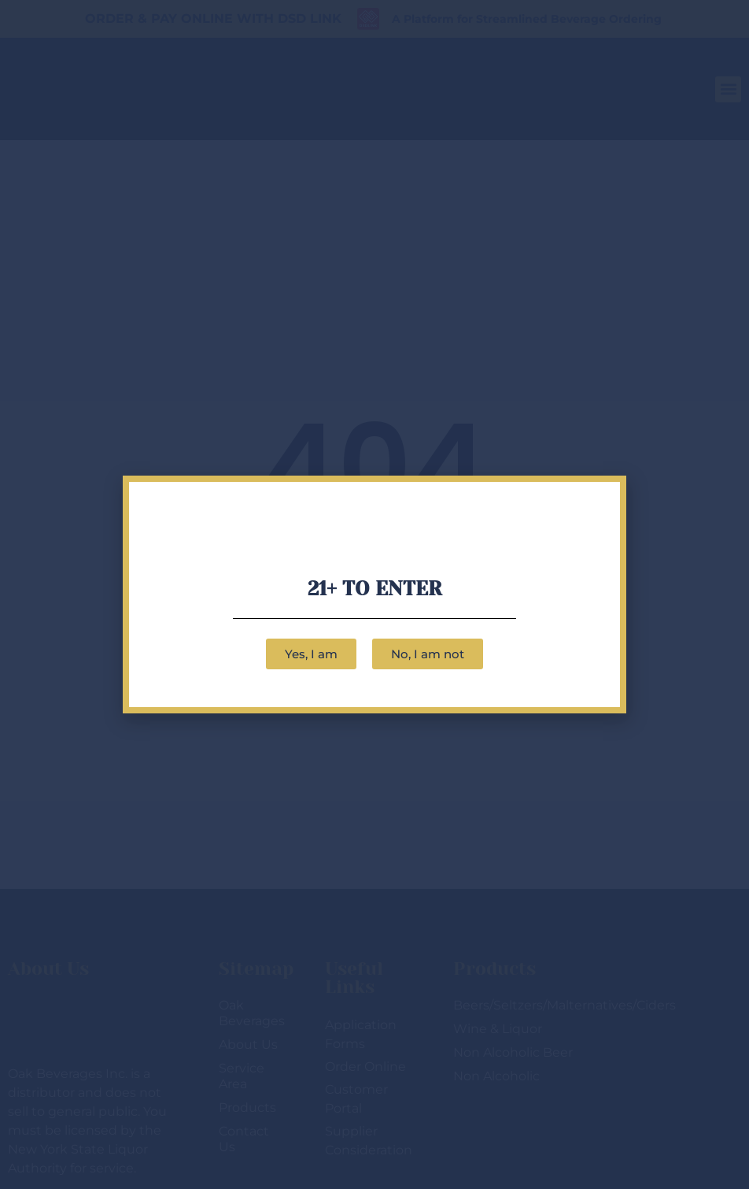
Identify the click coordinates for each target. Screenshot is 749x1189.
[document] (374, 594)
